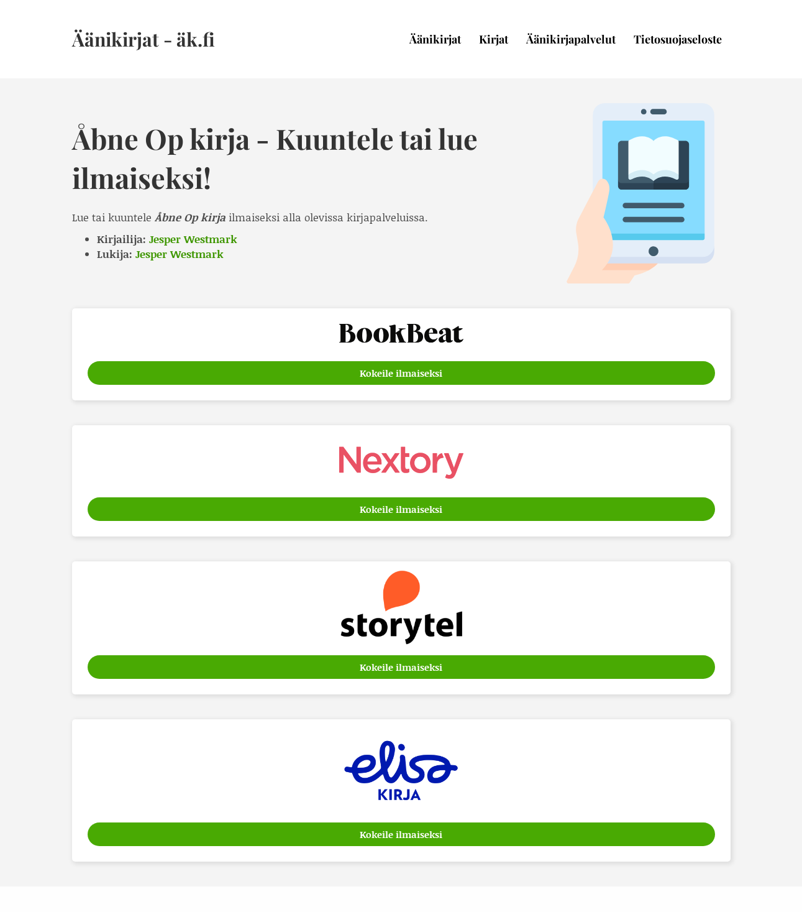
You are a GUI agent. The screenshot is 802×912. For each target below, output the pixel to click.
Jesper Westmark (193, 238)
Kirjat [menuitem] (493, 39)
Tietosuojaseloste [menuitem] (678, 39)
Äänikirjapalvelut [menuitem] (571, 39)
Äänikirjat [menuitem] (435, 39)
